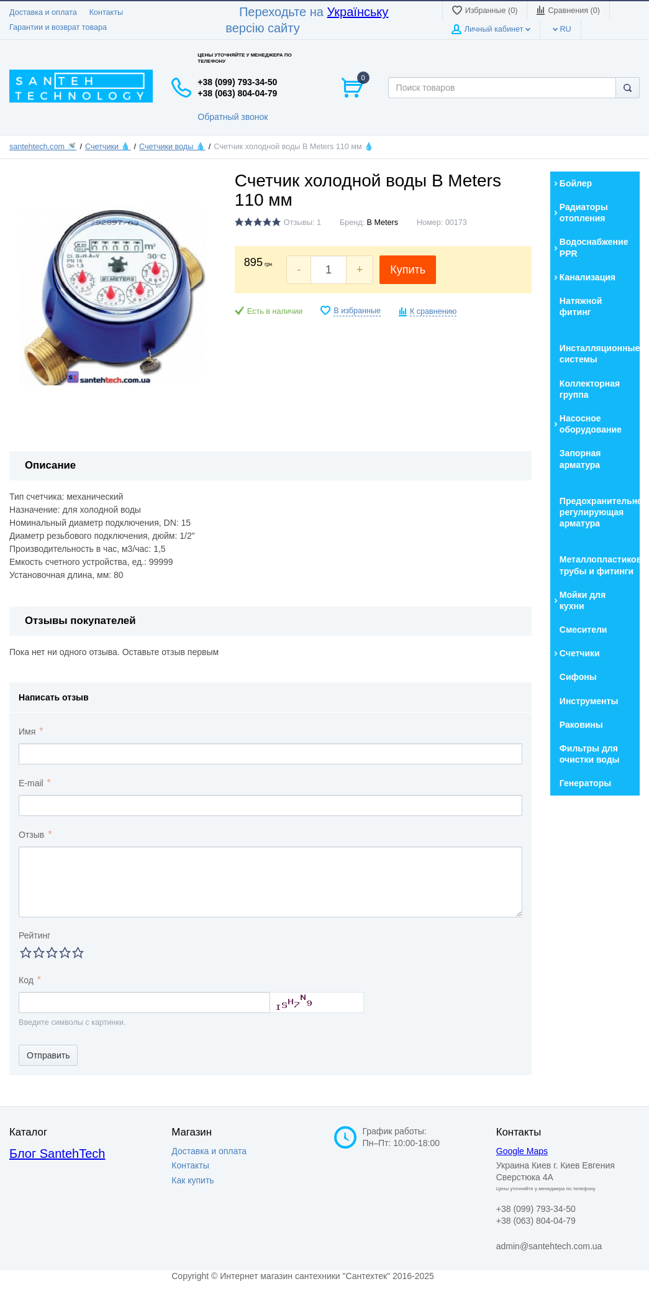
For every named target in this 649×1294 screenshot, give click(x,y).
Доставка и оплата (43, 12)
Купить (407, 270)
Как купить (192, 1180)
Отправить (48, 1055)
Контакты (106, 12)
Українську (358, 12)
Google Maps (522, 1151)
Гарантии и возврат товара (58, 27)
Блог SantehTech (57, 1153)
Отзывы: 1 (302, 222)
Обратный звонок (232, 117)
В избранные (357, 310)
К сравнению (433, 311)
